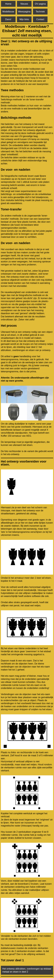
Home (8, 4)
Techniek (40, 11)
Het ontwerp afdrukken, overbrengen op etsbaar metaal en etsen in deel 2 (26, 970)
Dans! (8, 19)
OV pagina (40, 4)
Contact (40, 19)
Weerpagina (24, 11)
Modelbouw (8, 11)
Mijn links (24, 19)
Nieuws (24, 4)
